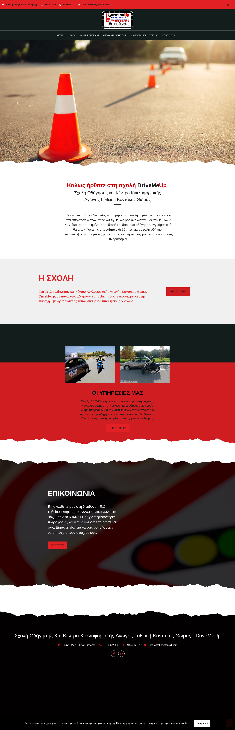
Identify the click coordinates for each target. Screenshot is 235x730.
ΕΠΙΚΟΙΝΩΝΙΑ (168, 35)
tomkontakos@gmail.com (95, 4)
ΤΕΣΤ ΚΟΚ (154, 35)
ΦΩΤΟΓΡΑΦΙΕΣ (138, 35)
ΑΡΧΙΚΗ (60, 35)
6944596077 (68, 4)
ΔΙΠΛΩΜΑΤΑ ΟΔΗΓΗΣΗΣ (114, 35)
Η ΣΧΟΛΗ (72, 35)
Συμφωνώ (202, 723)
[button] (17, 103)
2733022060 (50, 4)
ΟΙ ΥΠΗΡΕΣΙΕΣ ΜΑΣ (89, 35)
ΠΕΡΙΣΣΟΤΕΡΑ (178, 291)
